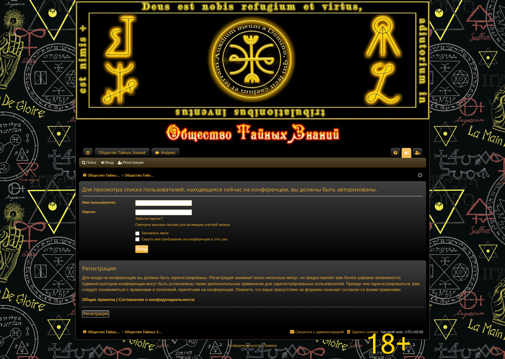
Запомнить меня (151, 233)
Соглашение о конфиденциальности (157, 299)
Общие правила (98, 299)
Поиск (91, 162)
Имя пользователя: (99, 202)
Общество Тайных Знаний (122, 152)
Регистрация (133, 162)
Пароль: (89, 212)
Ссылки (89, 154)
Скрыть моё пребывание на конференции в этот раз (181, 239)
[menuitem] (395, 153)
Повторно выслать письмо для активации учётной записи (182, 225)
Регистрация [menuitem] (418, 154)
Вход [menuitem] (408, 154)
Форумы (168, 152)
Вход (110, 162)
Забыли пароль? (149, 218)
